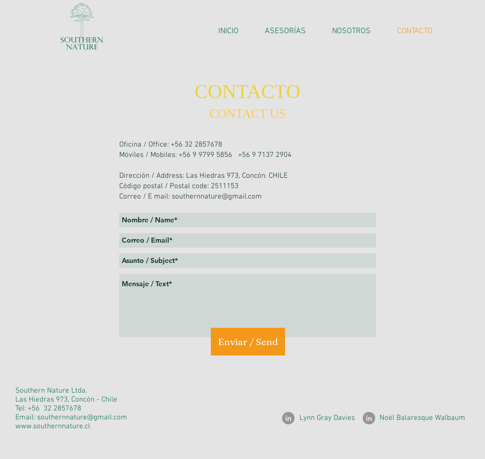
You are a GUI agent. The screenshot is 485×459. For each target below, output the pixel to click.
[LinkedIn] (288, 418)
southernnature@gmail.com (217, 196)
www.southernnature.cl (52, 426)
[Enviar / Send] (248, 342)
